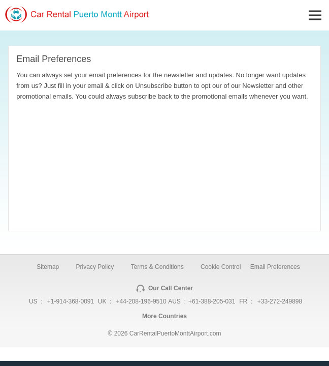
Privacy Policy (95, 266)
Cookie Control (221, 266)
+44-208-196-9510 (141, 301)
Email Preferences (275, 266)
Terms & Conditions (157, 266)
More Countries (164, 316)
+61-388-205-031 (211, 301)
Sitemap (48, 266)
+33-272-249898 (279, 301)
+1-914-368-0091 (70, 301)
